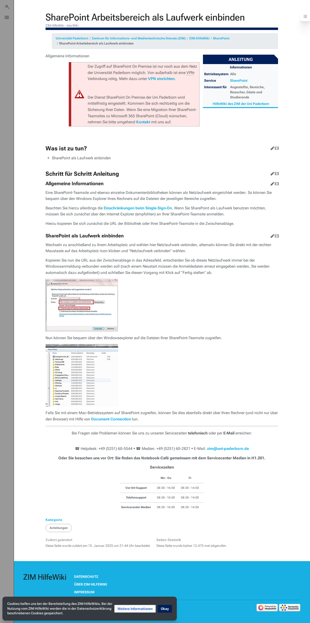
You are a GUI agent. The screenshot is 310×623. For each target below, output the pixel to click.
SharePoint (221, 38)
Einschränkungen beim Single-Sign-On (138, 208)
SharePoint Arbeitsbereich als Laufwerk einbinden (96, 43)
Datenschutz (86, 577)
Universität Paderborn (72, 38)
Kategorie (54, 520)
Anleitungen (59, 528)
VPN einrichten (161, 78)
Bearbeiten (271, 147)
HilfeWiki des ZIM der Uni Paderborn (241, 104)
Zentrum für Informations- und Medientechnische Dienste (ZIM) (139, 38)
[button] (135, 609)
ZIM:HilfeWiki (199, 38)
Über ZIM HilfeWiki (90, 584)
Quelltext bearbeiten (276, 147)
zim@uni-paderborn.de (228, 448)
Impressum (84, 592)
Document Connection (111, 419)
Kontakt (143, 122)
